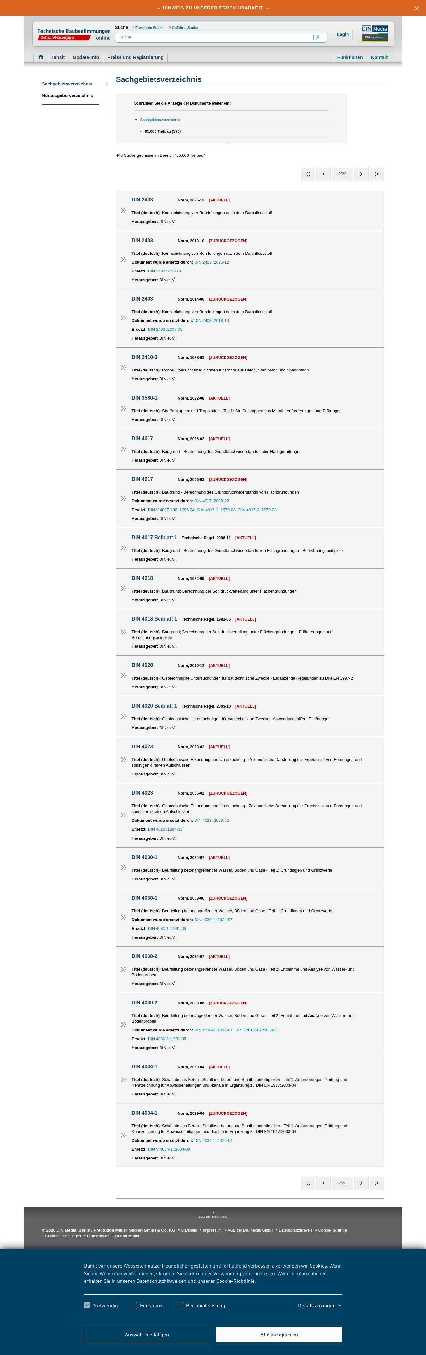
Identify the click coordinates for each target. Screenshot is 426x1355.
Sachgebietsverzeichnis (67, 83)
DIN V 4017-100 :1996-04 (171, 509)
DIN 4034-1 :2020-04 (213, 1140)
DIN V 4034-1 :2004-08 (169, 1149)
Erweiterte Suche (149, 28)
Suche (121, 27)
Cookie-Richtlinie (235, 1280)
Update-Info (86, 57)
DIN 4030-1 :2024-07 (213, 919)
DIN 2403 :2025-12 (211, 262)
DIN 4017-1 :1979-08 (216, 509)
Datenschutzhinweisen (161, 1280)
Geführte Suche (185, 28)
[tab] (213, 8)
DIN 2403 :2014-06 (165, 271)
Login (343, 34)
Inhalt (58, 57)
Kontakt (380, 57)
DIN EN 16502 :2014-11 (257, 1030)
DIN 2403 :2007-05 (165, 329)
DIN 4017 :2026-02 (211, 501)
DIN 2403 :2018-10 (211, 320)
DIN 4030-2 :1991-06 (167, 1039)
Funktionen (350, 57)
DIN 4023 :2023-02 (211, 820)
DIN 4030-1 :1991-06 (167, 928)
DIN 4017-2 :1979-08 (257, 509)
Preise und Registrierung (136, 57)
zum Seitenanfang (213, 1216)
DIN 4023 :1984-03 (165, 829)
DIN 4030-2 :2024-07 (213, 1030)
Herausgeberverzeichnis (67, 95)
